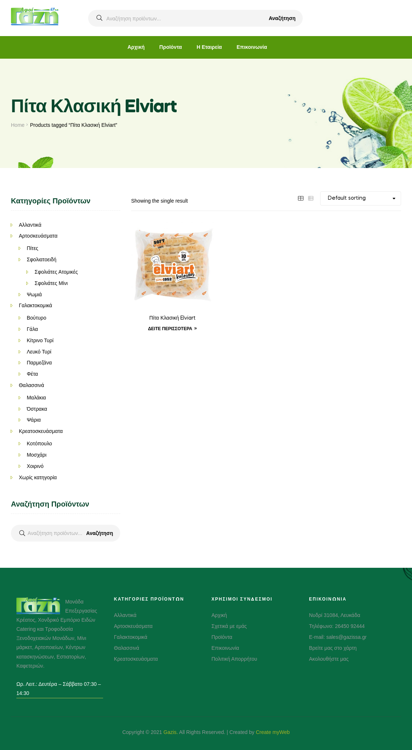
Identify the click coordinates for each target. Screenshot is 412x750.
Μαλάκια (36, 398)
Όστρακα (37, 409)
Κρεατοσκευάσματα (41, 431)
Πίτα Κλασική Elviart (172, 318)
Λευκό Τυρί (39, 352)
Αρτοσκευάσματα (38, 236)
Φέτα (32, 374)
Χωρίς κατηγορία (38, 477)
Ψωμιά (34, 294)
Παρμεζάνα (39, 363)
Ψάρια (33, 420)
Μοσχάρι (36, 455)
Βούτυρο (36, 318)
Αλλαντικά (30, 225)
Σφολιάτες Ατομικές (56, 272)
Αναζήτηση (282, 18)
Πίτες (32, 248)
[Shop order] (360, 198)
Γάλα (32, 329)
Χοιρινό (35, 466)
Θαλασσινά (31, 385)
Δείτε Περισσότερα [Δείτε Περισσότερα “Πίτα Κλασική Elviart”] (170, 328)
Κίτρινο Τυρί (40, 340)
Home (17, 125)
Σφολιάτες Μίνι (51, 283)
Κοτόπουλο (39, 443)
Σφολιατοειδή (41, 259)
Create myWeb (273, 732)
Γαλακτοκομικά (35, 305)
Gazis (170, 732)
